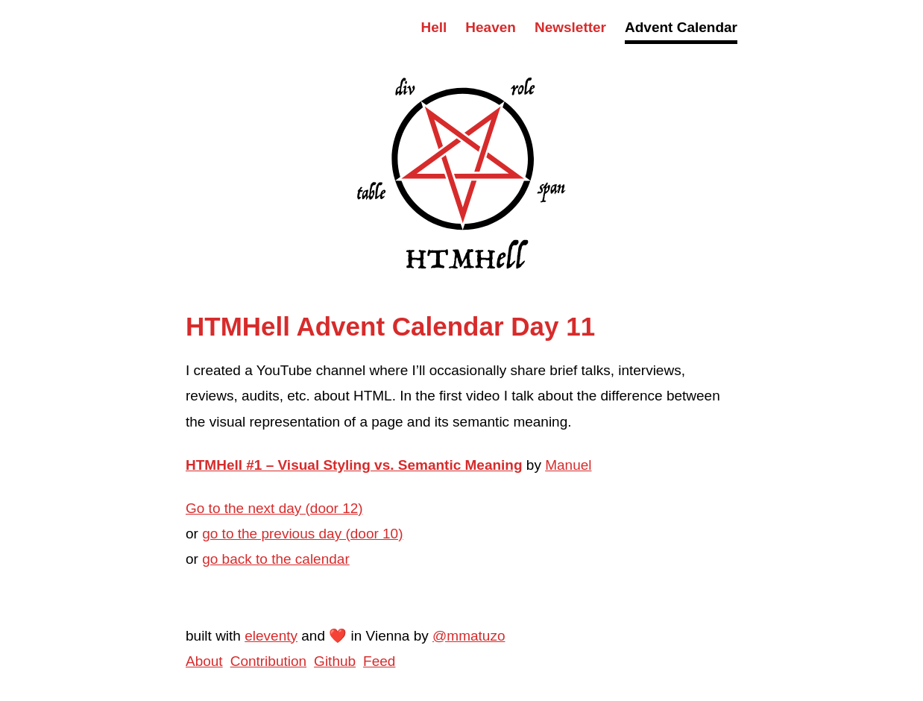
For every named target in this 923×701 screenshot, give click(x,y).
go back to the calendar (276, 559)
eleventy (271, 636)
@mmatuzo (468, 636)
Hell (433, 27)
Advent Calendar (681, 27)
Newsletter (570, 27)
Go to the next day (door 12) (274, 508)
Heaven (490, 27)
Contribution (268, 661)
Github (335, 661)
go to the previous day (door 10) (302, 533)
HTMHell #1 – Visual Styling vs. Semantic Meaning (354, 465)
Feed (379, 661)
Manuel (568, 465)
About (204, 661)
